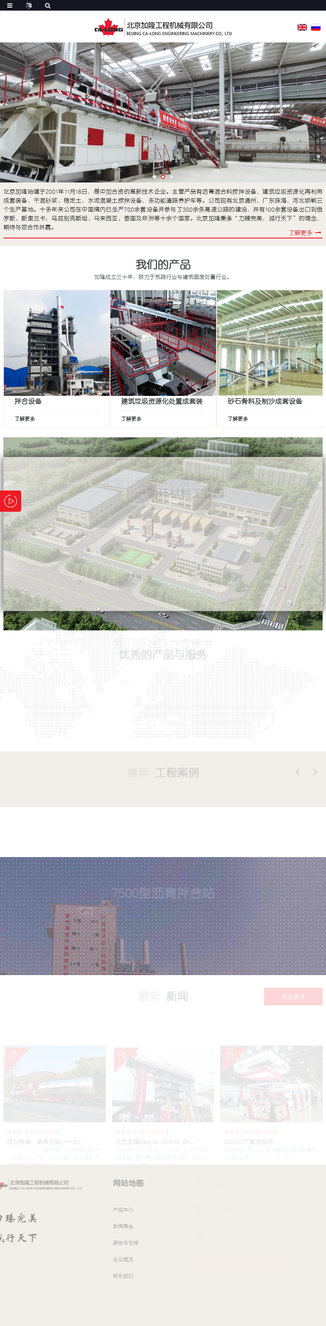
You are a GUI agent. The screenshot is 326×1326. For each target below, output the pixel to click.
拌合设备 (28, 400)
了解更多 (24, 419)
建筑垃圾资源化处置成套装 (161, 400)
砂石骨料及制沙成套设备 (265, 400)
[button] (154, 177)
